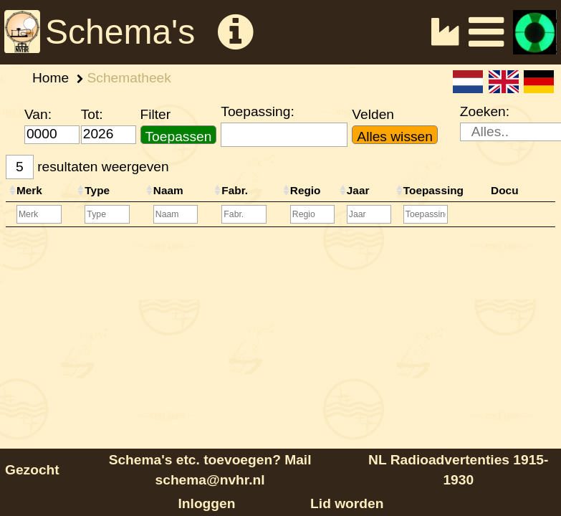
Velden (373, 114)
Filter (155, 114)
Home (50, 77)
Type (97, 190)
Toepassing (433, 190)
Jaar (358, 190)
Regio (305, 190)
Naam (168, 190)
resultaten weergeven (87, 167)
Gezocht (32, 469)
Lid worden (346, 503)
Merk (29, 190)
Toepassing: (257, 111)
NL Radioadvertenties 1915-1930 (458, 470)
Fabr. (234, 190)
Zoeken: (484, 111)
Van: (38, 114)
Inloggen (207, 503)
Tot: (92, 114)
